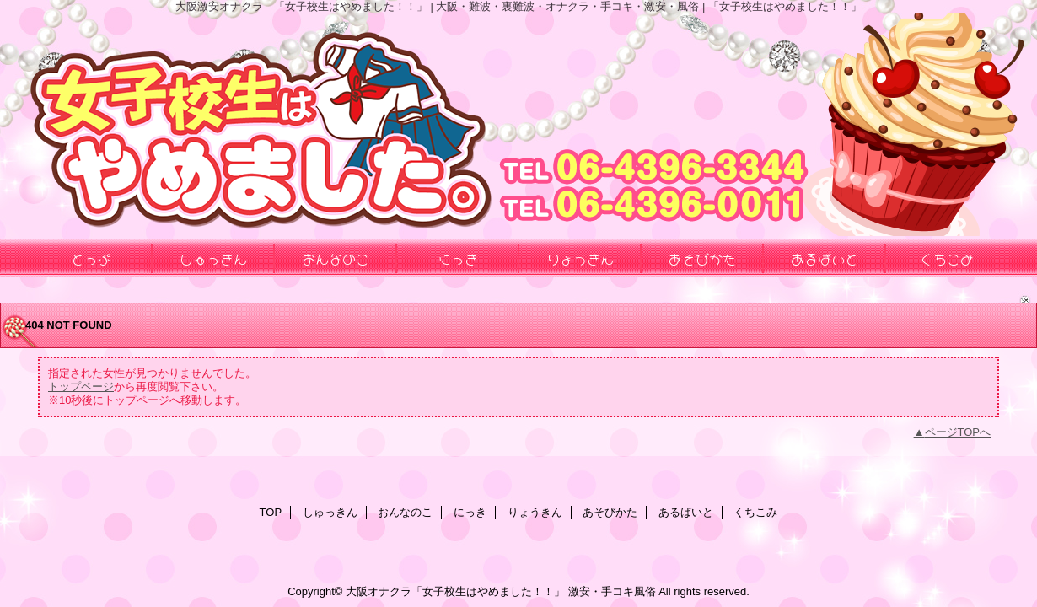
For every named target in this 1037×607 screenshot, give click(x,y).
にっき (470, 512)
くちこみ (755, 512)
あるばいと (685, 512)
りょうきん (535, 512)
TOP (271, 512)
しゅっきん (330, 512)
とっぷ (91, 258)
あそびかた (610, 512)
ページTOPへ (958, 432)
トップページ (81, 386)
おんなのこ (405, 512)
